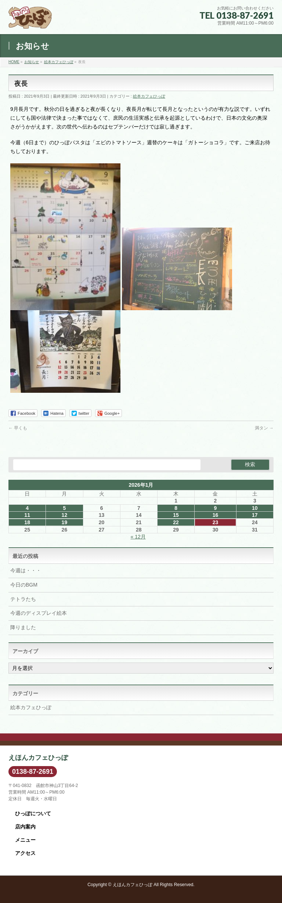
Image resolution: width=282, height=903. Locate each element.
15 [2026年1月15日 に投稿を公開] (176, 515)
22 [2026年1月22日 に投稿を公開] (176, 522)
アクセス (25, 853)
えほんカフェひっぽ (132, 884)
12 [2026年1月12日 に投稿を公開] (65, 515)
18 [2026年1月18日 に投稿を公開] (27, 522)
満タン (264, 428)
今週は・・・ (25, 570)
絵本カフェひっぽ (149, 96)
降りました (23, 627)
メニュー (25, 840)
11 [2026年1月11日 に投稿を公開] (27, 515)
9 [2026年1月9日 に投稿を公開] (215, 508)
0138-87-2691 (32, 771)
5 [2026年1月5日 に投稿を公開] (64, 508)
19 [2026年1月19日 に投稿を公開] (65, 522)
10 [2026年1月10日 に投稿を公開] (255, 508)
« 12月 (138, 537)
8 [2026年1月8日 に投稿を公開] (175, 508)
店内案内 (25, 827)
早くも (17, 428)
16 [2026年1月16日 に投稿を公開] (215, 515)
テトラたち (23, 599)
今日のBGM (23, 585)
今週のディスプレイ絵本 (38, 613)
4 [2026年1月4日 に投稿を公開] (27, 508)
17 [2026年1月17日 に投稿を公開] (255, 515)
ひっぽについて (33, 813)
